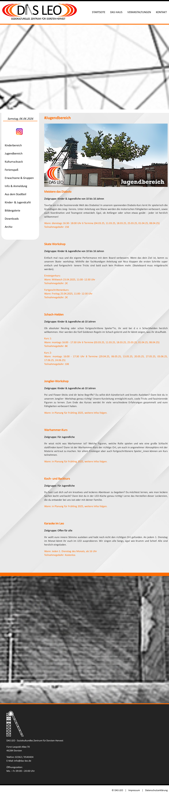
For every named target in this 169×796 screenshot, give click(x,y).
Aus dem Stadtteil (15, 194)
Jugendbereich (13, 153)
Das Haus (116, 12)
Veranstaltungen (139, 12)
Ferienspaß (11, 170)
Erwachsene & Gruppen (19, 178)
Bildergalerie (12, 210)
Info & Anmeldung (16, 186)
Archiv (8, 227)
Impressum (134, 790)
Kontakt (161, 12)
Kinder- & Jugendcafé (18, 202)
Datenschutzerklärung (156, 790)
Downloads (12, 218)
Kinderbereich (13, 145)
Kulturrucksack (14, 161)
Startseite (98, 12)
